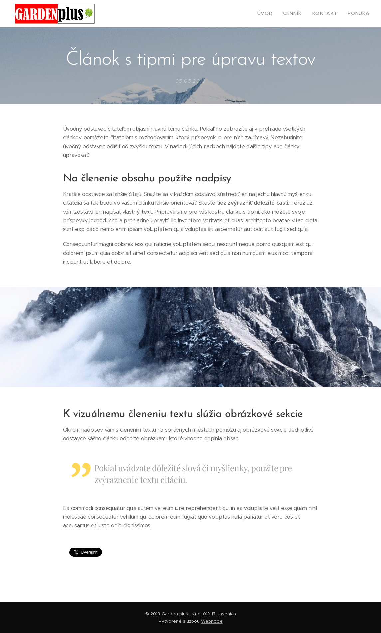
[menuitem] (275, 13)
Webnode (212, 621)
